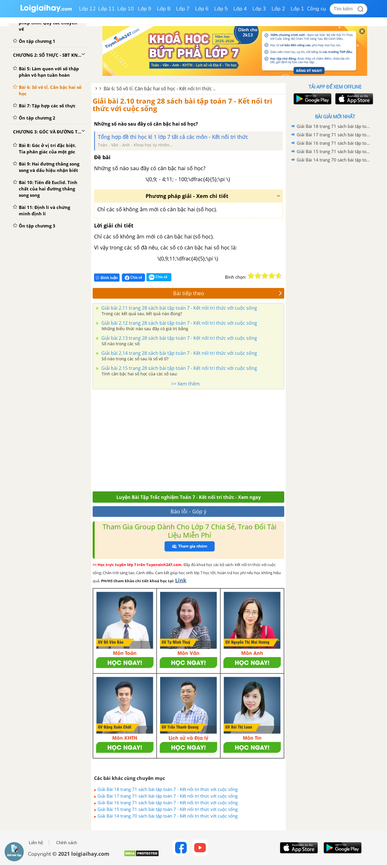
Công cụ (316, 8)
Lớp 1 (297, 8)
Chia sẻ (133, 277)
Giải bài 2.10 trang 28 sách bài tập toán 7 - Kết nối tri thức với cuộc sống (182, 104)
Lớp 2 (278, 8)
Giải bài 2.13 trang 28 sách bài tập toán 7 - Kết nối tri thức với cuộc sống (178, 338)
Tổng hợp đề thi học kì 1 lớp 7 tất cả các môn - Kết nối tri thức (173, 136)
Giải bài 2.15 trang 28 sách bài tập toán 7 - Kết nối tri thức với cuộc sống (178, 368)
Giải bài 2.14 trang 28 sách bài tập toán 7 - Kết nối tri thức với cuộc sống (178, 353)
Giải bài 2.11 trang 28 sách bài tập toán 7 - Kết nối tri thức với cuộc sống (178, 308)
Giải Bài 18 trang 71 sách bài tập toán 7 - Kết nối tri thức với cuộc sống (168, 789)
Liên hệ (36, 843)
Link (180, 580)
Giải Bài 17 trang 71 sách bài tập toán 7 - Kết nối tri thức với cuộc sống (168, 796)
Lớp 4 (240, 8)
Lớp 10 (125, 8)
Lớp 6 (202, 8)
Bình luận (107, 278)
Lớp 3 (259, 8)
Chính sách (66, 843)
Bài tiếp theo (227, 293)
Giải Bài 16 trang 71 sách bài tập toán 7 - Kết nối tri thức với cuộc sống (168, 802)
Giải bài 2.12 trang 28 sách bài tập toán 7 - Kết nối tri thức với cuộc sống (178, 323)
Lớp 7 (183, 8)
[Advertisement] (188, 438)
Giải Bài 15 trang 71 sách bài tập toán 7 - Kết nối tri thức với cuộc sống (168, 809)
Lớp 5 (221, 8)
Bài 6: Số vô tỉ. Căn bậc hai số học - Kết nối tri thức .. (159, 88)
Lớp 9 (144, 8)
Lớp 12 (87, 8)
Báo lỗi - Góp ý (188, 511)
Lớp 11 (106, 8)
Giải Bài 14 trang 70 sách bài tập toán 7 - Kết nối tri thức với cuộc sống (168, 816)
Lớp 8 (163, 8)
